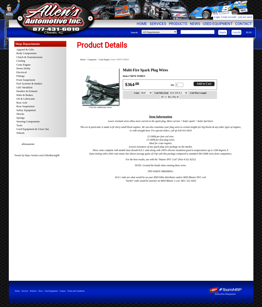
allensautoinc (28, 144)
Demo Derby (23, 68)
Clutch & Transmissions (29, 57)
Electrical (21, 72)
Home (142, 24)
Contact (243, 24)
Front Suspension (25, 79)
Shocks (20, 113)
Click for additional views (100, 107)
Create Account (228, 17)
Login (217, 17)
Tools (19, 125)
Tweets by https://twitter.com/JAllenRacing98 (36, 155)
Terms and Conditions (76, 291)
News (195, 24)
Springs (20, 117)
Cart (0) (236, 32)
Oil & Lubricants (25, 98)
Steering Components (28, 121)
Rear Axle (21, 102)
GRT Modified (24, 87)
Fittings (20, 75)
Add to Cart (204, 83)
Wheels (20, 132)
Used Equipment (218, 24)
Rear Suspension (25, 106)
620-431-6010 (245, 17)
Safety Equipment (26, 110)
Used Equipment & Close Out (32, 129)
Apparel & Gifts (25, 49)
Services (158, 24)
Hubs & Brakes (24, 95)
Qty (172, 85)
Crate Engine (104, 59)
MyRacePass (225, 290)
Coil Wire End (161, 93)
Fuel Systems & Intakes (29, 83)
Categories (92, 59)
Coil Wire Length (198, 93)
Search (222, 32)
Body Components (26, 53)
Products (178, 24)
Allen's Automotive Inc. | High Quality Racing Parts (55, 18)
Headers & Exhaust (26, 91)
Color (136, 93)
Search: (134, 32)
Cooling (20, 60)
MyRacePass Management (225, 294)
